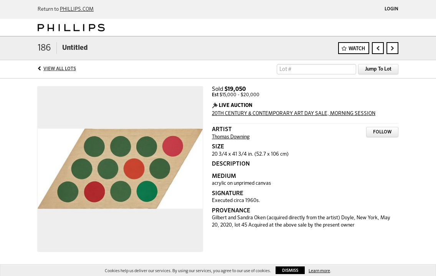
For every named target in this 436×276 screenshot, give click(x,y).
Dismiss (290, 270)
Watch (356, 48)
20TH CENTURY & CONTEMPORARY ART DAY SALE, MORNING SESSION (293, 113)
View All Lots (59, 69)
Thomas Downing (231, 137)
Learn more (319, 271)
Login (391, 9)
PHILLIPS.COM (77, 9)
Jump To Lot (378, 69)
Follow (382, 132)
